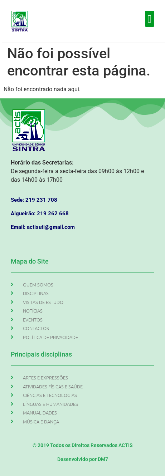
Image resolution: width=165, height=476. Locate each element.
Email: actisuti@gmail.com (43, 227)
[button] (149, 19)
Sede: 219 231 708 (34, 200)
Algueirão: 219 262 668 (40, 213)
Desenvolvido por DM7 (82, 459)
